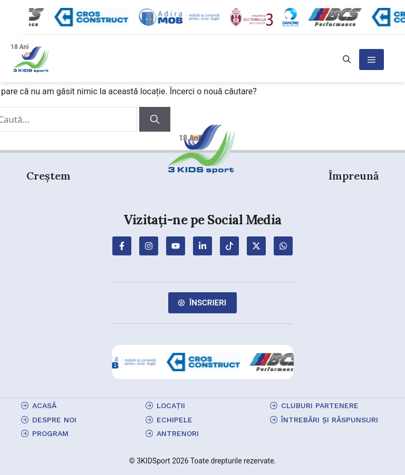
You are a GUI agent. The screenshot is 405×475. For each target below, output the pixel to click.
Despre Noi (54, 419)
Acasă (44, 405)
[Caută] (154, 119)
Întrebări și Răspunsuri (329, 419)
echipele (174, 419)
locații (171, 405)
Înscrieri (207, 303)
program (50, 433)
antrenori (178, 433)
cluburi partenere (320, 405)
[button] (346, 59)
